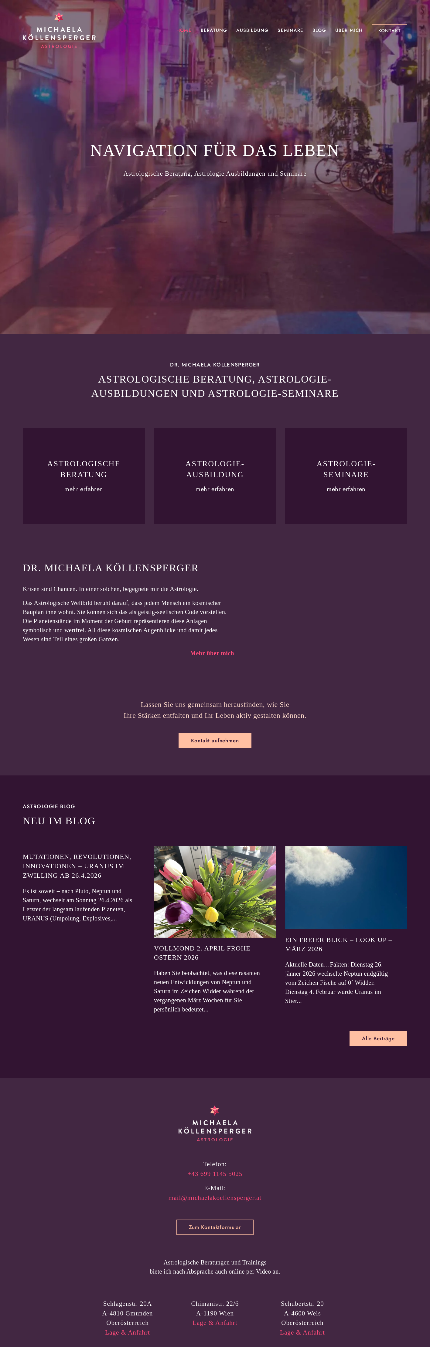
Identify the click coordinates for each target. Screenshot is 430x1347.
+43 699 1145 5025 (214, 1226)
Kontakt (389, 30)
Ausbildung (252, 30)
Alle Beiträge (378, 1091)
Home (184, 30)
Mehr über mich (212, 679)
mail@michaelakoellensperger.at (215, 1250)
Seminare (290, 30)
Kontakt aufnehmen (215, 793)
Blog (319, 30)
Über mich (349, 30)
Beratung (214, 30)
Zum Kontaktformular (215, 1280)
